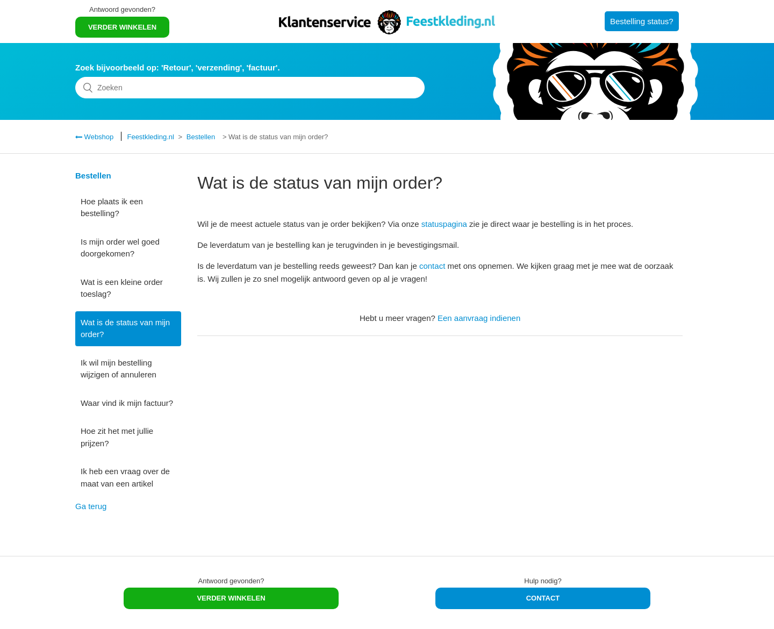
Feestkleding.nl (150, 137)
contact (432, 265)
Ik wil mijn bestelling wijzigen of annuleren (118, 369)
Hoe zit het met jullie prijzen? (117, 437)
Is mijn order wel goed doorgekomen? (120, 248)
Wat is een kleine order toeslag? (122, 288)
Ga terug (90, 506)
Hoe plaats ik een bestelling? (112, 207)
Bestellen (201, 137)
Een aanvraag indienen (479, 318)
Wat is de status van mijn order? (125, 328)
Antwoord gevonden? (122, 9)
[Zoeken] (250, 87)
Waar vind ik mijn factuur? (127, 403)
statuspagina (444, 223)
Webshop (97, 137)
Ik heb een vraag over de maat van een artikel (125, 477)
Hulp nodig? (542, 581)
